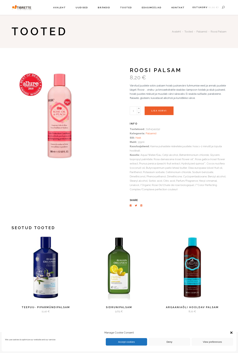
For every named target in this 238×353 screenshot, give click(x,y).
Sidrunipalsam (119, 307)
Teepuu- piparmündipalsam (46, 307)
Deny (169, 341)
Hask (138, 137)
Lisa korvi (159, 110)
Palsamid (202, 31)
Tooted (188, 31)
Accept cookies (126, 341)
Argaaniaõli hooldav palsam (192, 307)
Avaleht (176, 31)
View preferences (212, 341)
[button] (231, 332)
